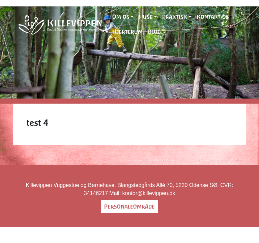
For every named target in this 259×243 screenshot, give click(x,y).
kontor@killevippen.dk (148, 193)
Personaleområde (129, 206)
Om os (121, 17)
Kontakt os (213, 17)
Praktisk (174, 17)
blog (154, 31)
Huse (146, 17)
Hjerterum (127, 31)
